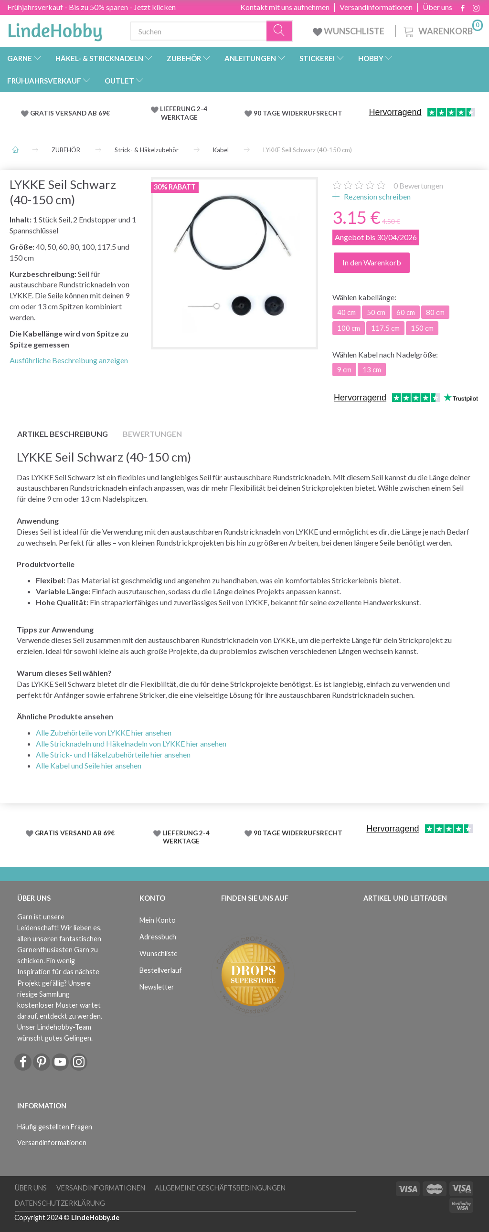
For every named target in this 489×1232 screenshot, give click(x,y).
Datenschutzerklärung (60, 1203)
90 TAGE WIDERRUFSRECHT (298, 113)
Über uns (437, 7)
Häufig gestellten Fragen (54, 1127)
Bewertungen (418, 185)
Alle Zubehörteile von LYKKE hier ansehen (103, 732)
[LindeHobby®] (55, 29)
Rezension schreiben (376, 196)
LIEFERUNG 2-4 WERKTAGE (183, 113)
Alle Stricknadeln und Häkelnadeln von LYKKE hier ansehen (131, 743)
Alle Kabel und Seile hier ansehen (88, 765)
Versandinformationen (376, 7)
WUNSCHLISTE (349, 31)
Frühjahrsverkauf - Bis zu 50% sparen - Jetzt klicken (91, 6)
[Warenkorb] (442, 29)
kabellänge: (364, 297)
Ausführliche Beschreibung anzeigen (69, 360)
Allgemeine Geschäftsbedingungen (220, 1188)
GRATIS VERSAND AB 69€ (70, 113)
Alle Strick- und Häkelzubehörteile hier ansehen (113, 754)
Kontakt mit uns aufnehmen (285, 7)
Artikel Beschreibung (62, 433)
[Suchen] (279, 31)
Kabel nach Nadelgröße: (385, 354)
